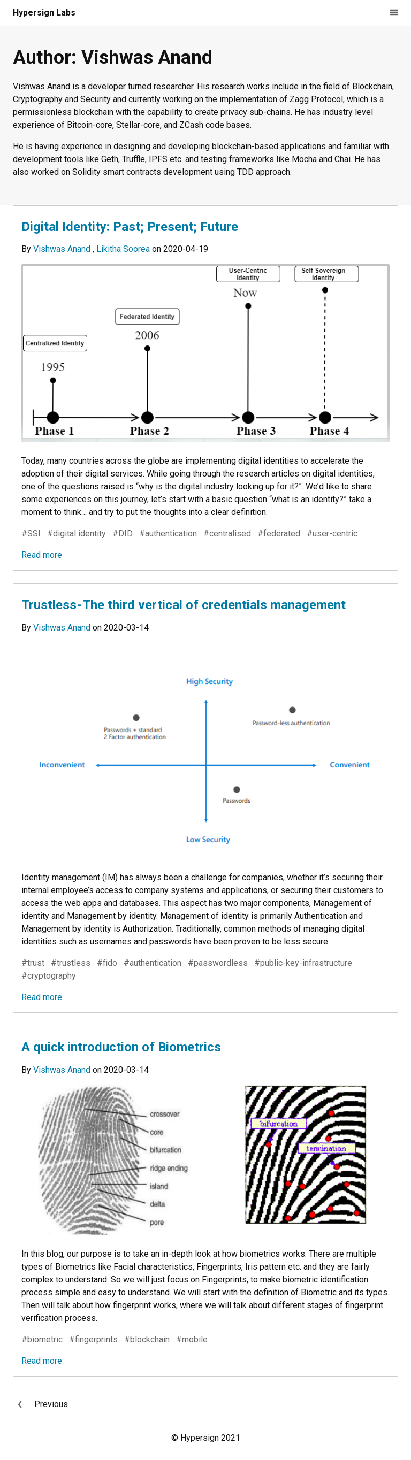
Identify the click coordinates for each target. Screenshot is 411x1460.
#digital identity (76, 533)
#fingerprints (93, 1339)
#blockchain (147, 1339)
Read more (41, 555)
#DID (122, 533)
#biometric (42, 1339)
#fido (107, 963)
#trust (32, 963)
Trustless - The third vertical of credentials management (183, 604)
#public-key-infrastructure (303, 963)
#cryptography (48, 976)
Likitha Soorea (124, 249)
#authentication (168, 533)
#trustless (70, 963)
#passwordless (218, 963)
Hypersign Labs (44, 12)
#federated (278, 533)
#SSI (31, 533)
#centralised (227, 533)
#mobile (192, 1339)
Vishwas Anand (63, 249)
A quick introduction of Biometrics (121, 1047)
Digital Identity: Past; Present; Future (129, 226)
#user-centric (332, 533)
